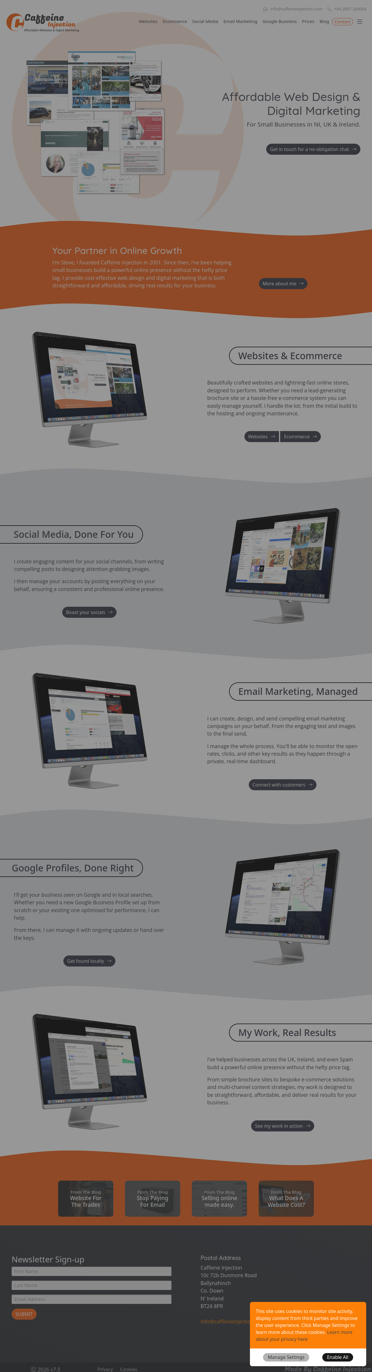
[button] (286, 1357)
